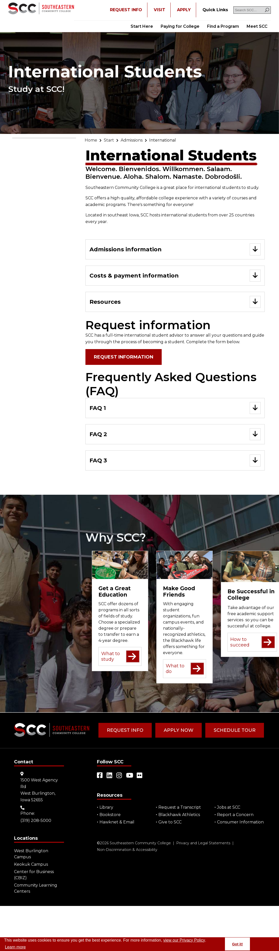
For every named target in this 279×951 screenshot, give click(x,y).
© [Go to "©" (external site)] (98, 843)
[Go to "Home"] (90, 140)
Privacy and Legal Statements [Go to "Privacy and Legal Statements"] (203, 843)
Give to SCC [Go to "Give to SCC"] (170, 822)
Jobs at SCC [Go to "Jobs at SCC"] (228, 807)
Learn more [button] (15, 947)
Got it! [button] (237, 944)
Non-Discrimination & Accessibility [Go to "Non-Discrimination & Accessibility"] (127, 849)
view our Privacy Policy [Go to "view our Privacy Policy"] (184, 940)
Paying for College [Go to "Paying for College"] (180, 26)
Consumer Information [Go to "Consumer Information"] (240, 822)
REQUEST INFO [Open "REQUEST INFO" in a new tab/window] (126, 9)
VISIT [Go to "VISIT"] (159, 9)
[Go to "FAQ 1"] (175, 408)
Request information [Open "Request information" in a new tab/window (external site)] (123, 357)
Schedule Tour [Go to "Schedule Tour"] (235, 730)
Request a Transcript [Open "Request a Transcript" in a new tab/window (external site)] (179, 807)
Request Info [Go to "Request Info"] (125, 730)
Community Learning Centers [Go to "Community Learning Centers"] (35, 888)
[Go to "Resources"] (175, 302)
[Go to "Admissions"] (131, 140)
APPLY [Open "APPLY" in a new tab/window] (184, 9)
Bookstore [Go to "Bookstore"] (110, 814)
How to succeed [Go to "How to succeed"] (252, 642)
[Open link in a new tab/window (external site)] (100, 775)
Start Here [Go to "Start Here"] (142, 26)
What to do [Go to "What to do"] (185, 668)
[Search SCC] (252, 10)
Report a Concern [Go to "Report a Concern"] (235, 814)
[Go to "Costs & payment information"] (175, 276)
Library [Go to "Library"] (106, 807)
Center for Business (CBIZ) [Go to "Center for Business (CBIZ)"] (34, 874)
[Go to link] (41, 9)
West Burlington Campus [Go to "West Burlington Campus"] (31, 853)
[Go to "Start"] (109, 140)
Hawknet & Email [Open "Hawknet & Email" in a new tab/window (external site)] (116, 822)
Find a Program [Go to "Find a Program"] (223, 26)
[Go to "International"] (162, 140)
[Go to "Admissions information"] (175, 249)
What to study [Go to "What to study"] (120, 656)
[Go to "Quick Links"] (215, 10)
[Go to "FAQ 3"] (175, 460)
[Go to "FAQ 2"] (175, 434)
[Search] (267, 10)
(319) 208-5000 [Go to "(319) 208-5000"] (35, 820)
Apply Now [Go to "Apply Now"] (178, 730)
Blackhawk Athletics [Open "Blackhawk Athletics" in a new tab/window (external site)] (179, 814)
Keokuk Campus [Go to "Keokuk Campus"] (31, 864)
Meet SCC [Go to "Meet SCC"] (257, 26)
